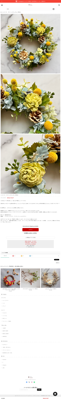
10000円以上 (5, 336)
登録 (39, 389)
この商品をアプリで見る (30, 237)
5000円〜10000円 (5, 333)
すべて (5, 255)
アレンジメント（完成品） (7, 321)
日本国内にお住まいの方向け (30, 233)
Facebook (4, 359)
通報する (57, 262)
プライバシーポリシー (7, 350)
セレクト (3, 310)
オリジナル (3, 297)
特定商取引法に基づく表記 (7, 352)
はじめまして (5, 344)
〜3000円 (4, 328)
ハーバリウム (5, 315)
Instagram (4, 365)
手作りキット (5, 318)
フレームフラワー (5, 300)
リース (4, 303)
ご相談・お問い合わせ (7, 347)
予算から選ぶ (4, 325)
